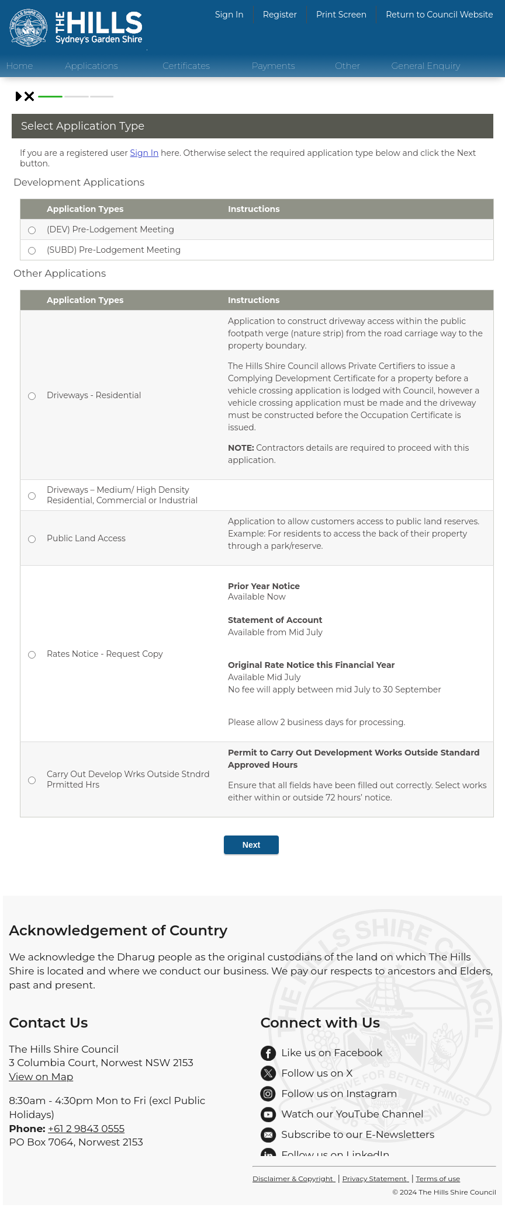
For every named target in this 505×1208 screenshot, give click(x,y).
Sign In (229, 14)
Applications (91, 65)
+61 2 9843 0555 (86, 1128)
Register (280, 14)
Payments (273, 65)
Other (347, 65)
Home (19, 65)
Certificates (186, 65)
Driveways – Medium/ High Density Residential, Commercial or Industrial (122, 495)
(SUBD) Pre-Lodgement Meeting (114, 250)
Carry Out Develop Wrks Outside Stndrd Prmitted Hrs (128, 779)
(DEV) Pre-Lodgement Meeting (110, 229)
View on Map (41, 1076)
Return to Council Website (439, 14)
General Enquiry (426, 65)
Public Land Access (86, 538)
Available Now (358, 655)
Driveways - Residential (94, 395)
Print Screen (341, 14)
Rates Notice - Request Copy (105, 654)
